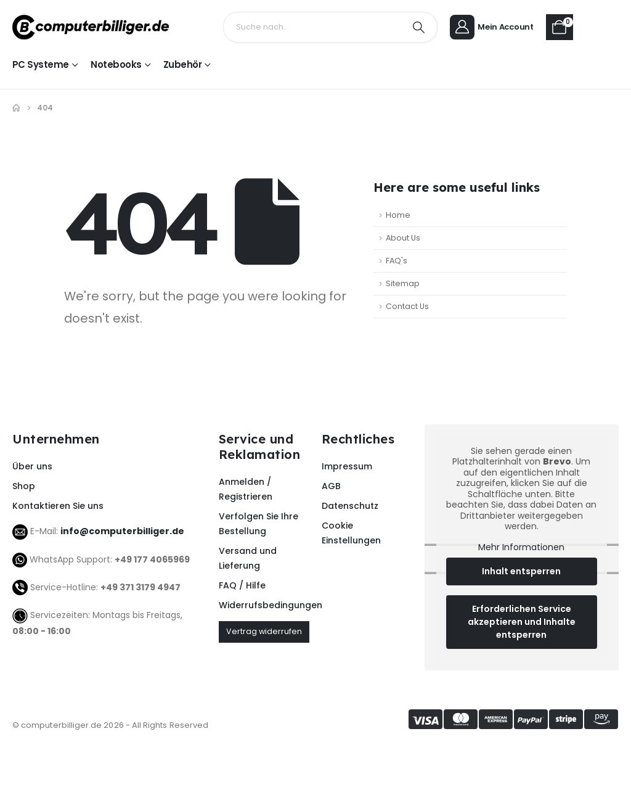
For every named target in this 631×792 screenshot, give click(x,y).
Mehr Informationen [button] (522, 547)
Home (398, 215)
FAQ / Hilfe (242, 585)
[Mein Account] (493, 27)
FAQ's (396, 260)
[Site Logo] (90, 27)
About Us (403, 238)
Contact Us (407, 306)
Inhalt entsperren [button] (521, 571)
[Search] (418, 27)
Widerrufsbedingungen (264, 605)
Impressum (347, 466)
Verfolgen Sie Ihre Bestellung (258, 523)
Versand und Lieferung (248, 558)
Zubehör (182, 64)
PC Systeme (40, 64)
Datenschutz (350, 506)
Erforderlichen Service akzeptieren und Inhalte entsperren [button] (522, 622)
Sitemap (403, 283)
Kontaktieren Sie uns (58, 506)
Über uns (32, 466)
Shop (23, 486)
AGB (331, 486)
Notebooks (116, 64)
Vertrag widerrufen (264, 631)
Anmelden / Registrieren (245, 489)
